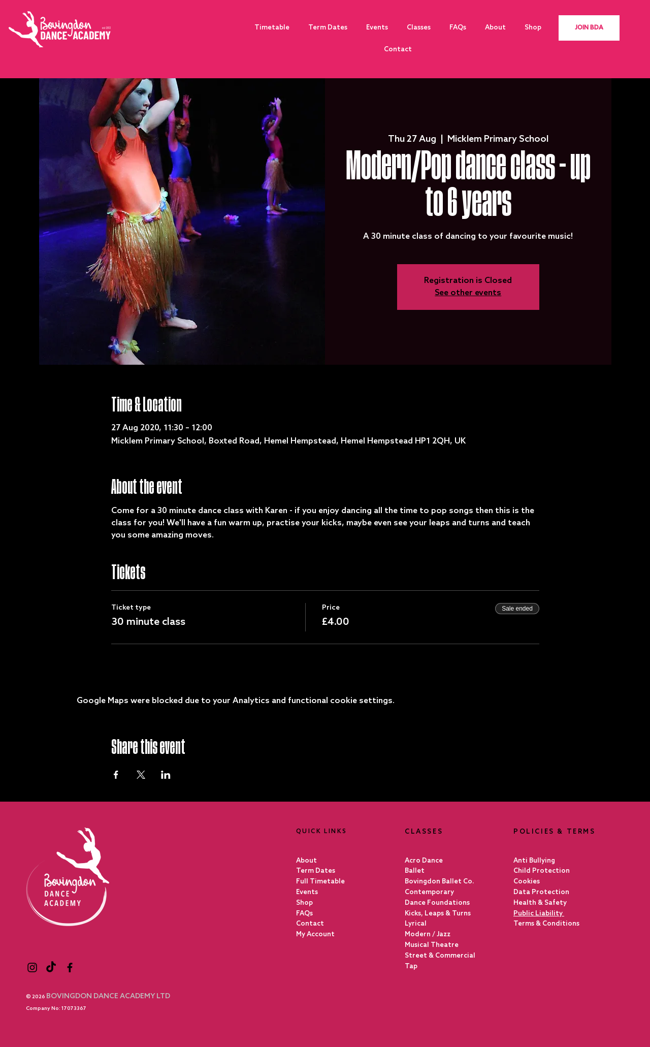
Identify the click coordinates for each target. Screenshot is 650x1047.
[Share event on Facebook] (116, 775)
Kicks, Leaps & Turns (438, 913)
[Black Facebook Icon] (69, 967)
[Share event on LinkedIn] (166, 775)
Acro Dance (424, 861)
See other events (468, 293)
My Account (315, 934)
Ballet (415, 871)
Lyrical (416, 924)
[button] (418, 28)
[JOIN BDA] (589, 28)
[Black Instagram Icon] (32, 967)
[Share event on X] (141, 775)
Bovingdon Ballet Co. (439, 881)
